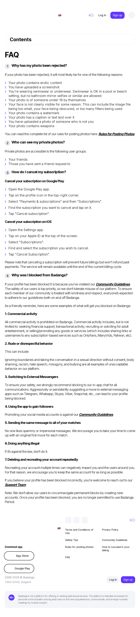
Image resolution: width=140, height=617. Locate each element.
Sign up (117, 15)
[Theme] (91, 15)
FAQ (67, 557)
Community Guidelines (113, 284)
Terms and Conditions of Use (79, 531)
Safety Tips (71, 539)
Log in (102, 15)
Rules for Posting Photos (116, 134)
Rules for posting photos (79, 546)
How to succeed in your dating (116, 548)
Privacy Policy (110, 529)
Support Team (15, 485)
